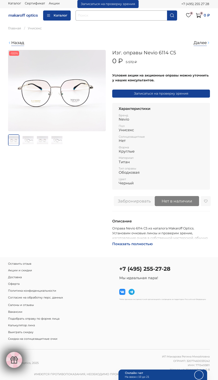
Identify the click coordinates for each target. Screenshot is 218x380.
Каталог (14, 3)
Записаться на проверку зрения (108, 4)
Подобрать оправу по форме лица (33, 318)
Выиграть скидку (20, 332)
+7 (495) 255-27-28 (144, 268)
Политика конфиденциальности (32, 290)
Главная (14, 28)
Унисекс (35, 28)
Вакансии (15, 312)
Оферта (14, 284)
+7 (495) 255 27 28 (195, 4)
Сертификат (35, 3)
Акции (54, 3)
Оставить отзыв (19, 263)
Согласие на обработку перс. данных (35, 297)
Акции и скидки (20, 270)
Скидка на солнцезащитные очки (32, 339)
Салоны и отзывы (21, 305)
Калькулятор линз (21, 325)
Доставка (15, 277)
